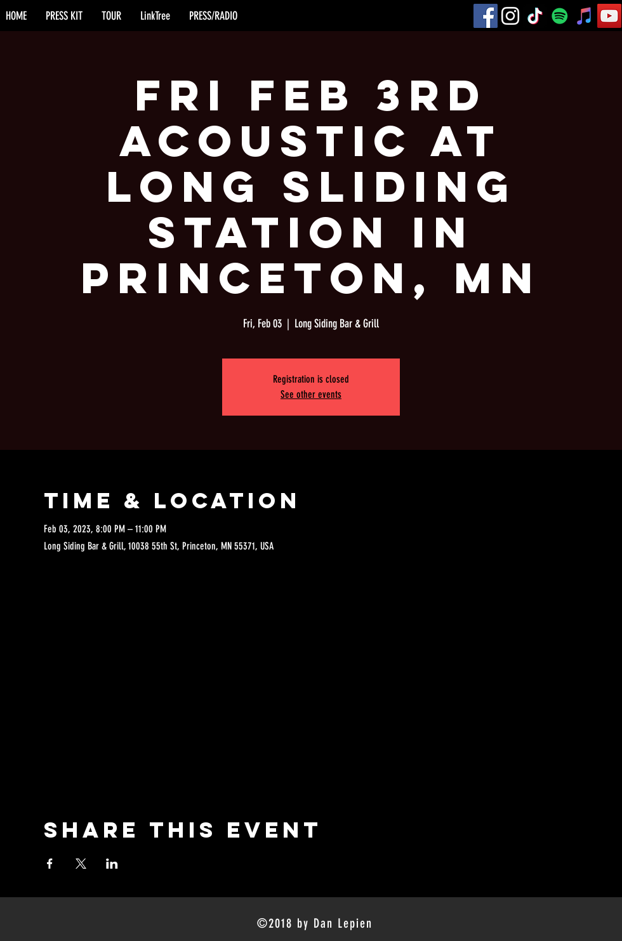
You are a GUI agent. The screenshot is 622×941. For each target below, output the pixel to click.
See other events (311, 394)
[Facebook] (485, 16)
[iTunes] (584, 16)
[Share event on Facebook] (50, 864)
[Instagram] (510, 16)
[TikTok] (535, 16)
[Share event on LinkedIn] (112, 864)
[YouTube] (609, 16)
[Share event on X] (81, 864)
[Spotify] (560, 16)
